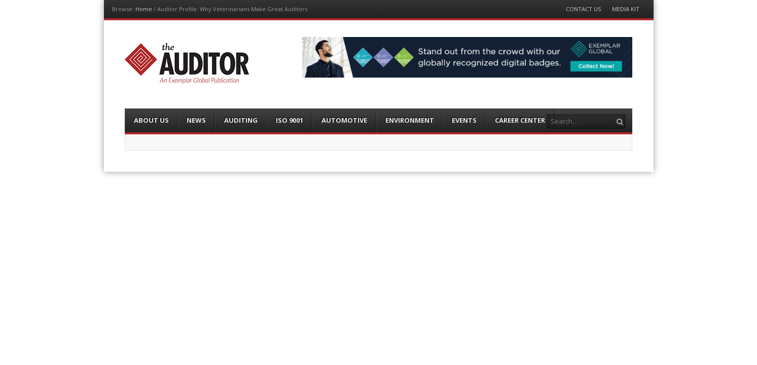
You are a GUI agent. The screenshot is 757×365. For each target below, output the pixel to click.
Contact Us (583, 9)
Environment (409, 120)
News (196, 120)
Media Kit (625, 9)
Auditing (241, 120)
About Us (151, 120)
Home (143, 9)
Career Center (520, 120)
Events (464, 120)
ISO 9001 (289, 120)
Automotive (344, 120)
